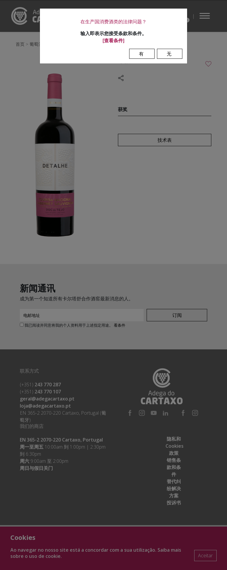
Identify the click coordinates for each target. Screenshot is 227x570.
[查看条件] (113, 40)
